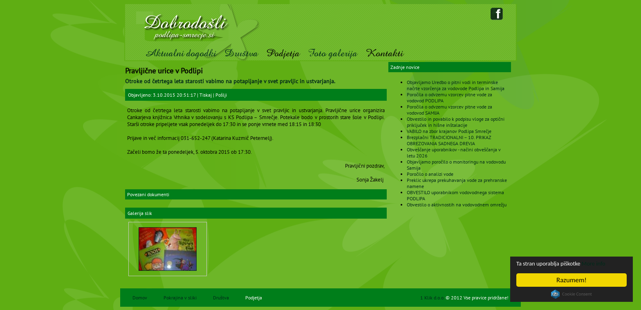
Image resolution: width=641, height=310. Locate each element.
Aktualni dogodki (180, 53)
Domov (139, 297)
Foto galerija (332, 53)
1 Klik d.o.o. (433, 297)
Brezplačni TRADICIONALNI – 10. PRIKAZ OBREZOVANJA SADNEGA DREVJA (449, 140)
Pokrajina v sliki (180, 297)
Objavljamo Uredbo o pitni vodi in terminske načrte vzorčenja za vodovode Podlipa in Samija (455, 85)
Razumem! (571, 280)
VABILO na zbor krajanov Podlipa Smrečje (449, 131)
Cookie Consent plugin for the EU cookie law (571, 294)
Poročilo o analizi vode (430, 174)
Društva (241, 53)
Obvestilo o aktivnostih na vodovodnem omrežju (457, 205)
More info (607, 263)
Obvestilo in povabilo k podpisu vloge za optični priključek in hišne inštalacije (455, 122)
